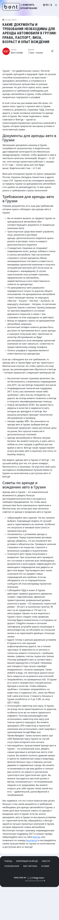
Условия (45, 866)
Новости (46, 861)
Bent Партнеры (30, 866)
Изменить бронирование (28, 7)
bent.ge (36, 837)
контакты (32, 840)
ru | (47, 5)
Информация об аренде (27, 861)
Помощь (8, 861)
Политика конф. (11, 866)
